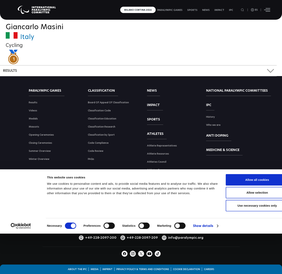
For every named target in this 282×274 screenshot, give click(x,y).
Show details (203, 256)
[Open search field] (243, 10)
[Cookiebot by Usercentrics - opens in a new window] (21, 256)
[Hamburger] (267, 10)
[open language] (254, 9)
